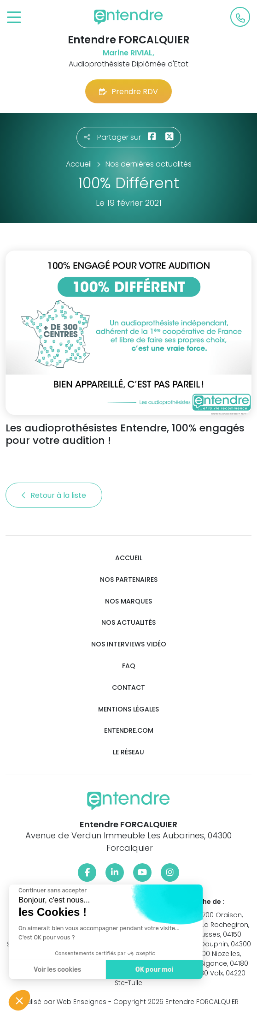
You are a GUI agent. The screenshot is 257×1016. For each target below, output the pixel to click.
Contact (128, 688)
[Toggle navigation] (14, 18)
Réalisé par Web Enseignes (62, 1001)
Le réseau (128, 752)
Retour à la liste (54, 495)
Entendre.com (128, 731)
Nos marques (128, 601)
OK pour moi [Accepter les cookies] (153, 970)
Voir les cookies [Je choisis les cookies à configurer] (56, 970)
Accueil (128, 558)
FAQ (128, 666)
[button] (19, 1000)
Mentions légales (128, 709)
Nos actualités (128, 623)
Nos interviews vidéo (128, 644)
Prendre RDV (128, 91)
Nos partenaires (129, 580)
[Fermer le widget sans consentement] (51, 890)
